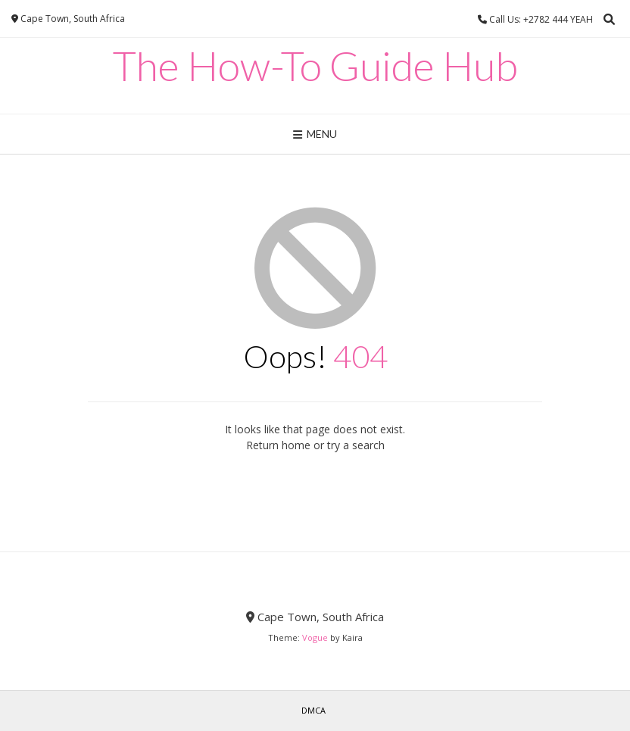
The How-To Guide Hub (315, 65)
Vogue (315, 637)
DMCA (313, 710)
